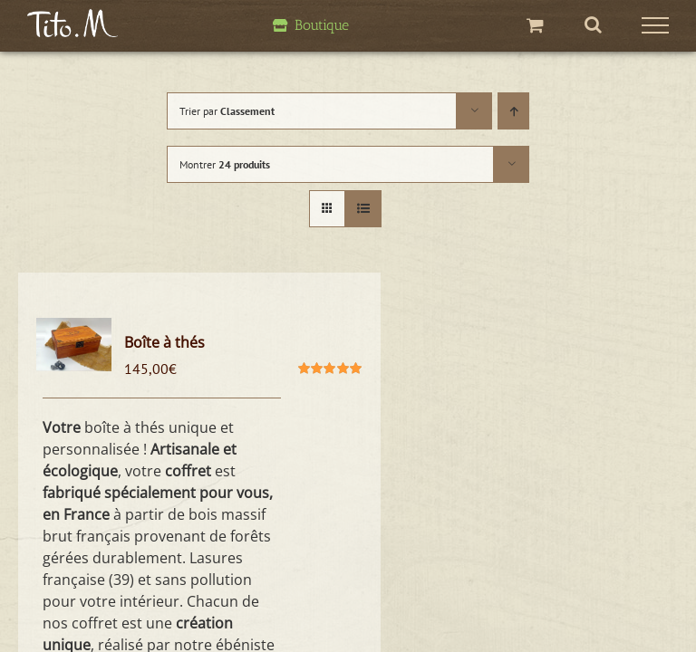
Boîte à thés (164, 342)
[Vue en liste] (363, 208)
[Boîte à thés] (73, 344)
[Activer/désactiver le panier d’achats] (535, 24)
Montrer (224, 164)
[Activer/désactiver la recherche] (593, 24)
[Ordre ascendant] (513, 110)
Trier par (227, 111)
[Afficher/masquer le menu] (656, 25)
